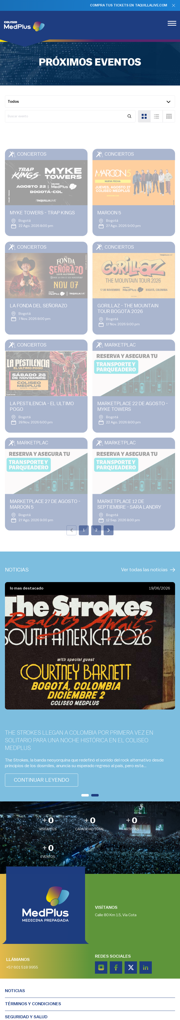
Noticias (15, 990)
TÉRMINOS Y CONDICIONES (33, 1004)
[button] (85, 795)
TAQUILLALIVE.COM (151, 5)
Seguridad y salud (26, 1017)
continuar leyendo (41, 780)
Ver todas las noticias (148, 569)
